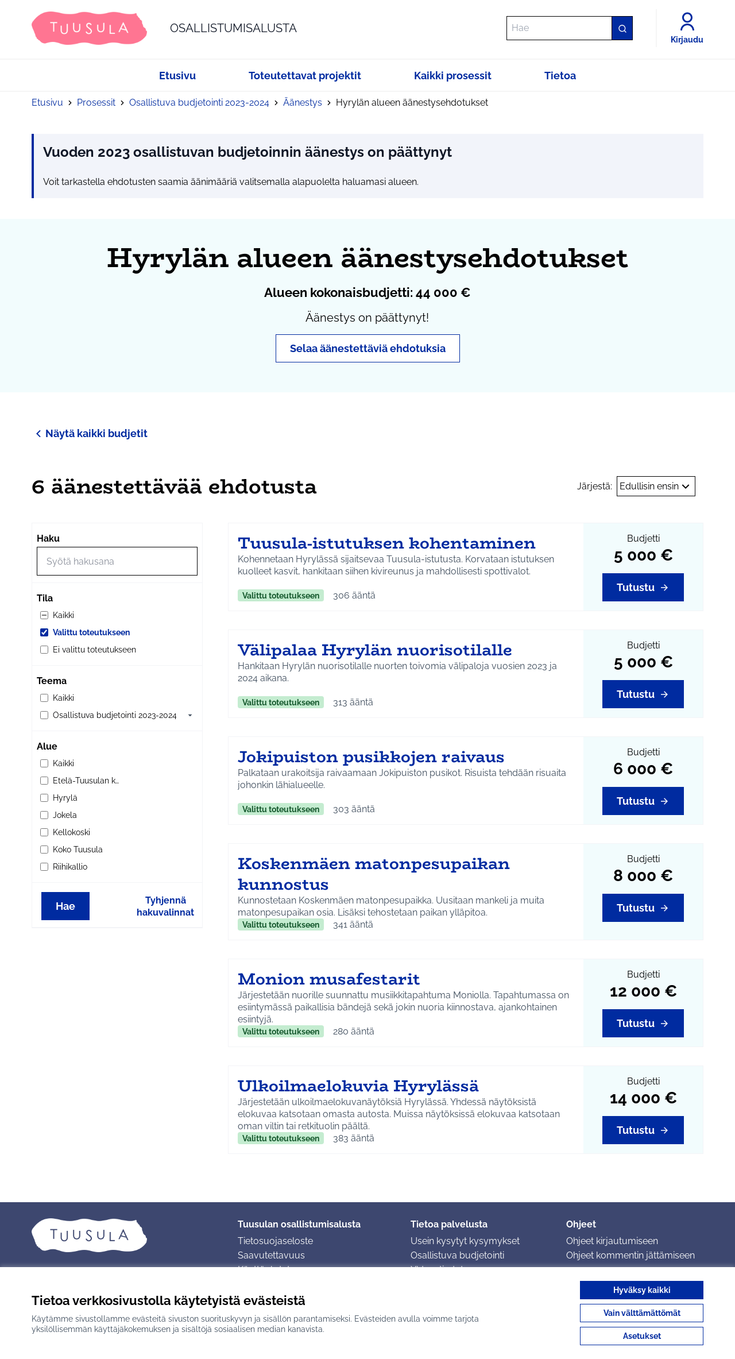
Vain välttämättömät (642, 1313)
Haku (48, 538)
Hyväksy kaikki (642, 1290)
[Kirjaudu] (687, 28)
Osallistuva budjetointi (457, 1255)
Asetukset (642, 1336)
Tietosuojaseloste (275, 1241)
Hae (65, 906)
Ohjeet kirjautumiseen (612, 1241)
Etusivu (47, 102)
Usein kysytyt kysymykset (465, 1241)
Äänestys (302, 102)
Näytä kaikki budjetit (90, 434)
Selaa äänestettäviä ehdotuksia (368, 348)
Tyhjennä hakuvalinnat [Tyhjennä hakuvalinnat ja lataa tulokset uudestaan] (165, 906)
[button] (190, 715)
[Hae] (569, 28)
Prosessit (96, 102)
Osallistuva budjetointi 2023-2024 (199, 102)
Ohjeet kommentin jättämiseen (630, 1255)
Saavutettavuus (271, 1255)
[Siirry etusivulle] (164, 28)
